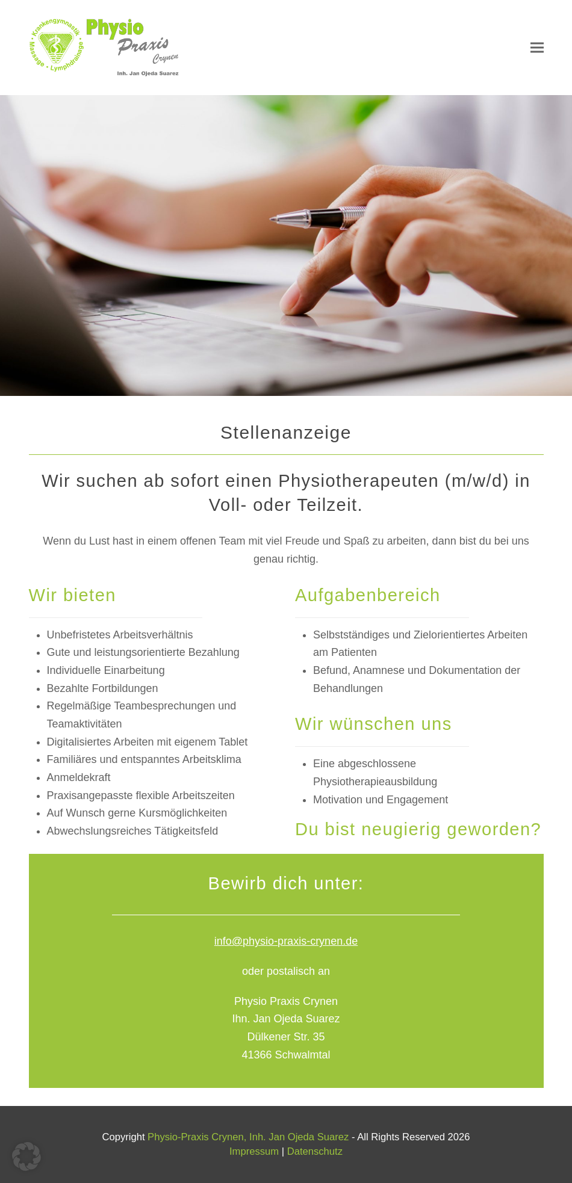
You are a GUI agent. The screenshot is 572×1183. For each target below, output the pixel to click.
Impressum (254, 1151)
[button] (537, 48)
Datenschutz (315, 1151)
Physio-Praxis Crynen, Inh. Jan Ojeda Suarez (248, 1137)
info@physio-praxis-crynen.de (286, 941)
